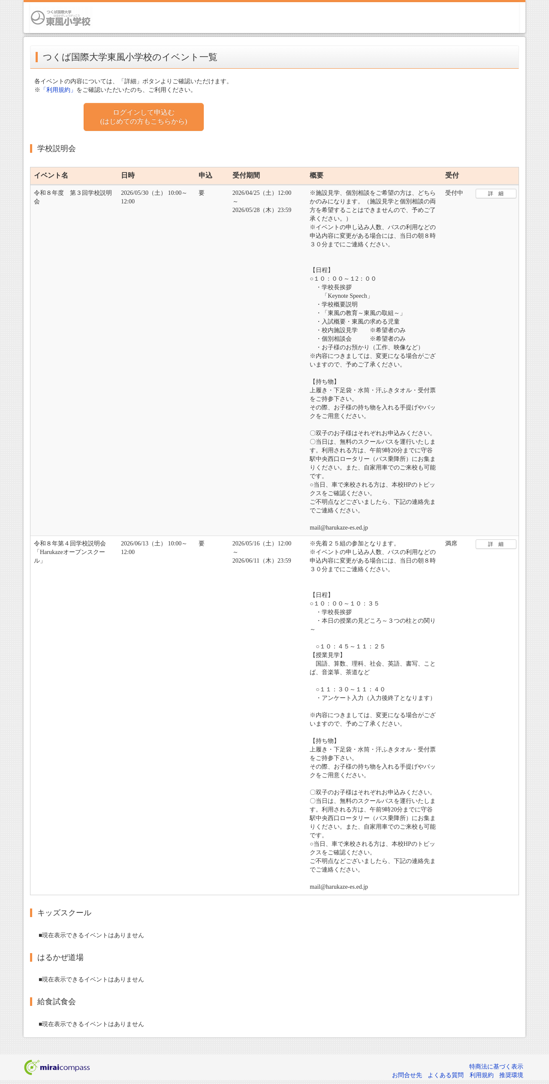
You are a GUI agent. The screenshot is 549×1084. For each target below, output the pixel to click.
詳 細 (496, 194)
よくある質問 (446, 1075)
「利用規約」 (58, 90)
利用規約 (482, 1075)
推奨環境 (511, 1075)
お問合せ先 (407, 1075)
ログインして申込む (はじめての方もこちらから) (143, 117)
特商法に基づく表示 (496, 1066)
